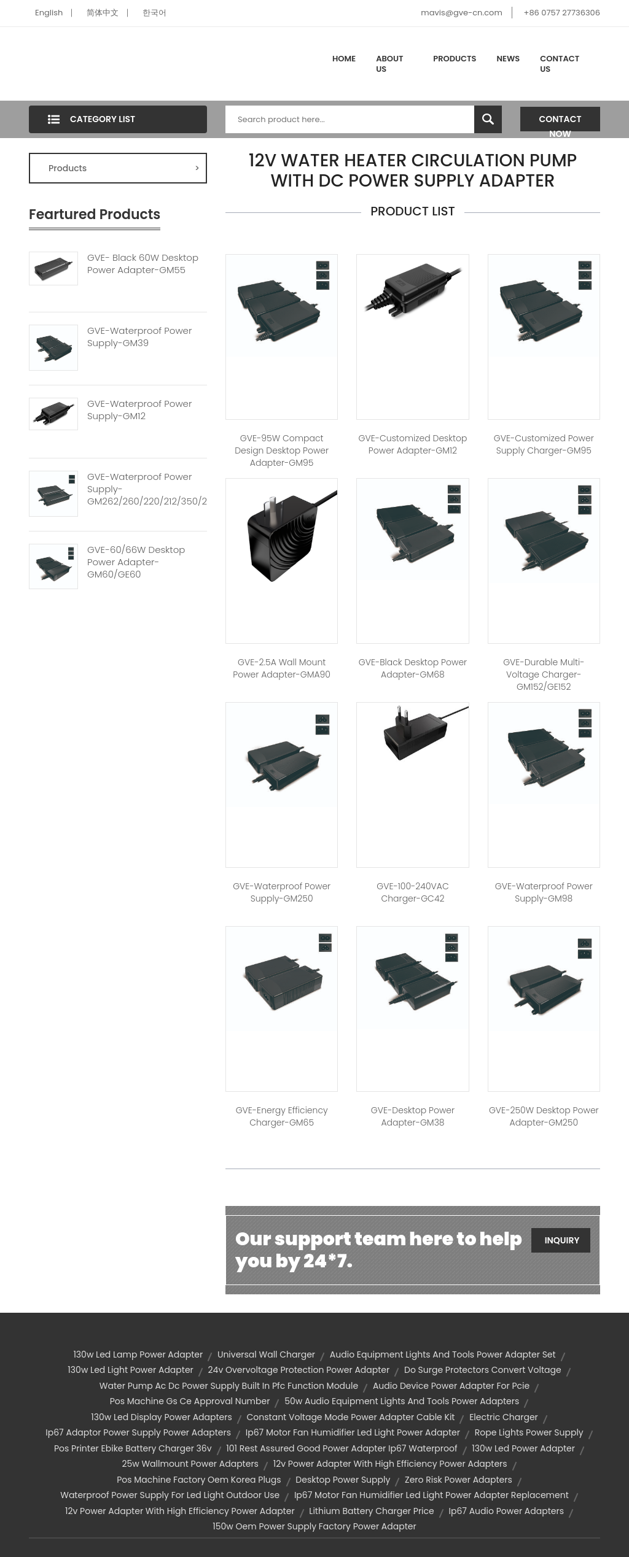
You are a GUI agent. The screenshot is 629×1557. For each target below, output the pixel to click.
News (508, 58)
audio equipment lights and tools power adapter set (443, 1354)
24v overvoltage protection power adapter (299, 1370)
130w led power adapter (523, 1448)
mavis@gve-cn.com (461, 12)
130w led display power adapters (161, 1417)
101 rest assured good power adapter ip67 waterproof (341, 1448)
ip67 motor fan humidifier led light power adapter (353, 1432)
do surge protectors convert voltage (482, 1370)
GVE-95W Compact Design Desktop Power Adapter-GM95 (282, 450)
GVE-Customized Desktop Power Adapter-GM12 (413, 444)
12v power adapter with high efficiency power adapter (180, 1511)
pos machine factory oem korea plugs (199, 1480)
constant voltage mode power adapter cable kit (351, 1417)
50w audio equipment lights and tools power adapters (401, 1401)
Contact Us (559, 64)
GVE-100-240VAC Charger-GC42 (412, 892)
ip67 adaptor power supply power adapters (138, 1432)
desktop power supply (342, 1480)
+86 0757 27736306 (562, 12)
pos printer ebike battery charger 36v (133, 1448)
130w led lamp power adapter (138, 1354)
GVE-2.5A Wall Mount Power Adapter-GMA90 (281, 668)
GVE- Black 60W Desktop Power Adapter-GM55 (142, 264)
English (49, 12)
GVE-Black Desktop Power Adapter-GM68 (413, 668)
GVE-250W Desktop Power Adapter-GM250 (544, 1116)
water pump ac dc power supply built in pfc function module (229, 1386)
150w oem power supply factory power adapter (314, 1526)
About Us (389, 64)
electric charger (503, 1417)
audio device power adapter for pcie (451, 1386)
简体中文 (103, 12)
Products (454, 58)
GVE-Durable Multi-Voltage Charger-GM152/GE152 (543, 674)
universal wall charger (266, 1354)
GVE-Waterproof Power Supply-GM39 (139, 337)
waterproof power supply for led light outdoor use (169, 1495)
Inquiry (562, 1240)
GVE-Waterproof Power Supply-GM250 (281, 892)
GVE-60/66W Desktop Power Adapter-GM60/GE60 (136, 562)
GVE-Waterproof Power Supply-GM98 (544, 892)
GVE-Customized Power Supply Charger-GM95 (544, 444)
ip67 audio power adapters (507, 1511)
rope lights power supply (529, 1432)
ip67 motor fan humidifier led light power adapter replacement (431, 1495)
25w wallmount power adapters (190, 1464)
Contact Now (560, 122)
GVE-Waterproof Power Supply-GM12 (139, 410)
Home (344, 58)
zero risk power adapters (458, 1480)
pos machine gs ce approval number (190, 1401)
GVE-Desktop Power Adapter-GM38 (413, 1116)
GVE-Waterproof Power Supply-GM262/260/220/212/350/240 (147, 489)
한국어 (154, 12)
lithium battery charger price (371, 1511)
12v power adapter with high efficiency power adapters (390, 1464)
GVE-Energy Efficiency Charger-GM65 (282, 1116)
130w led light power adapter (130, 1370)
